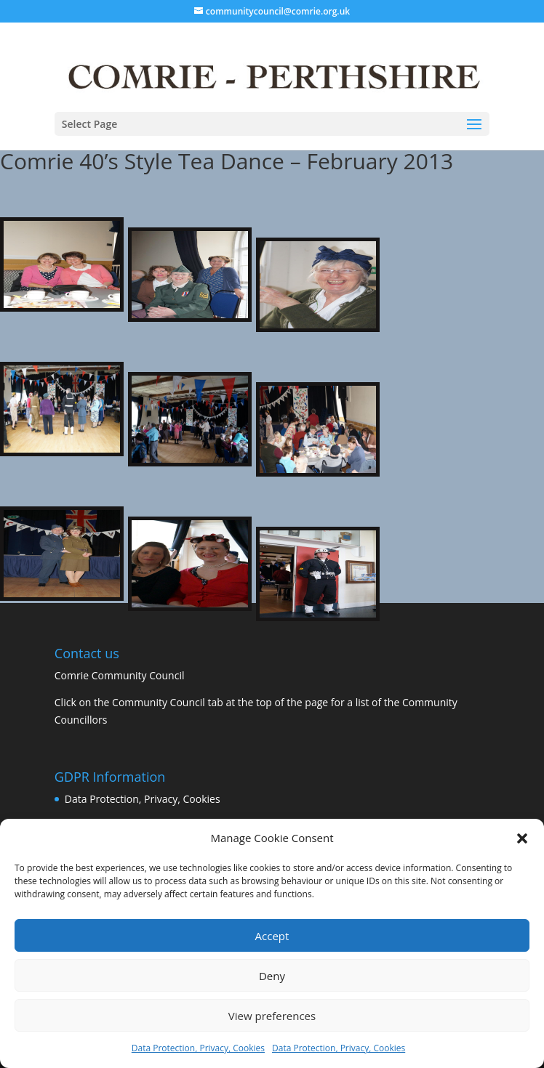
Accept (272, 936)
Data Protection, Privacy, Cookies (198, 1048)
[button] (522, 838)
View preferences (272, 1015)
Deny (272, 975)
